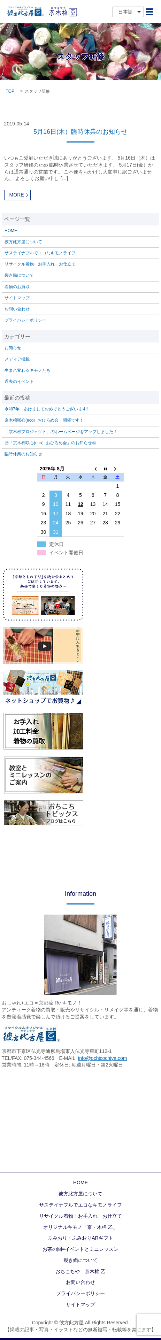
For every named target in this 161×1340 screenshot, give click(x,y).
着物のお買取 (17, 286)
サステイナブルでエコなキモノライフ (40, 253)
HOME (11, 230)
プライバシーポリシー (25, 320)
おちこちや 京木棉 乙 (80, 1271)
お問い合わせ (17, 309)
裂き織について (19, 275)
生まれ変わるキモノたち (28, 370)
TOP (10, 91)
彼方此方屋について (23, 241)
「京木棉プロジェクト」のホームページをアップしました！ (61, 431)
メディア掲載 (17, 359)
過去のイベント (19, 381)
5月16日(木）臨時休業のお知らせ (80, 131)
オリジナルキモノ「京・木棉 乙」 (80, 1227)
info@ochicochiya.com (102, 1058)
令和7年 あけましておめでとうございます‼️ (47, 409)
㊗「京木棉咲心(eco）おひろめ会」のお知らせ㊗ (50, 442)
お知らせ (13, 347)
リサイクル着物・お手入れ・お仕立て (40, 264)
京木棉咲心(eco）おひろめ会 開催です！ (44, 420)
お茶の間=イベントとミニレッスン (80, 1249)
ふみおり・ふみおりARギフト (80, 1238)
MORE (16, 195)
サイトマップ (17, 297)
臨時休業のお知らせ (23, 454)
